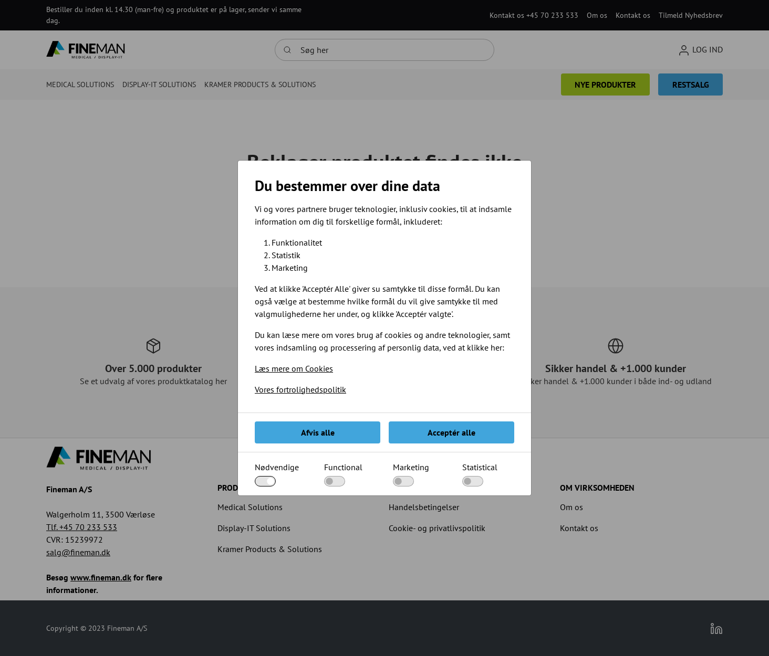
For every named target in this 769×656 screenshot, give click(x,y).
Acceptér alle (451, 432)
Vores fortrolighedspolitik (300, 389)
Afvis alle (318, 432)
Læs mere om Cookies (294, 368)
